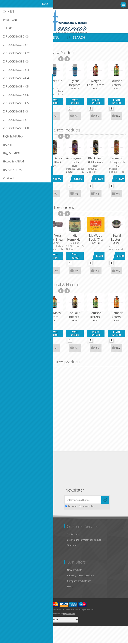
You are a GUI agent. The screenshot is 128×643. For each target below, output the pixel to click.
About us (9, 571)
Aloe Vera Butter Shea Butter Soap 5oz (54, 241)
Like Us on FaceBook (16, 554)
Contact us (73, 551)
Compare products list (79, 598)
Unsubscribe (88, 523)
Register (104, 4)
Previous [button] (61, 59)
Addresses (10, 592)
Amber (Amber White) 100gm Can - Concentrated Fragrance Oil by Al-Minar (33, 434)
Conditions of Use (14, 565)
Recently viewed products (80, 592)
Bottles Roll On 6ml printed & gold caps (33, 87)
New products (74, 587)
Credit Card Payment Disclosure (84, 557)
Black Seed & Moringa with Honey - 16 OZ (96, 164)
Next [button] (67, 59)
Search (70, 603)
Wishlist (9, 603)
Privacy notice (12, 560)
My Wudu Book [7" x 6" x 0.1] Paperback (95, 241)
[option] (12, 91)
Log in (111, 4)
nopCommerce (69, 631)
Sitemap (71, 562)
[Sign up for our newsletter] (83, 517)
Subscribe (72, 523)
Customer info (12, 587)
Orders (8, 598)
